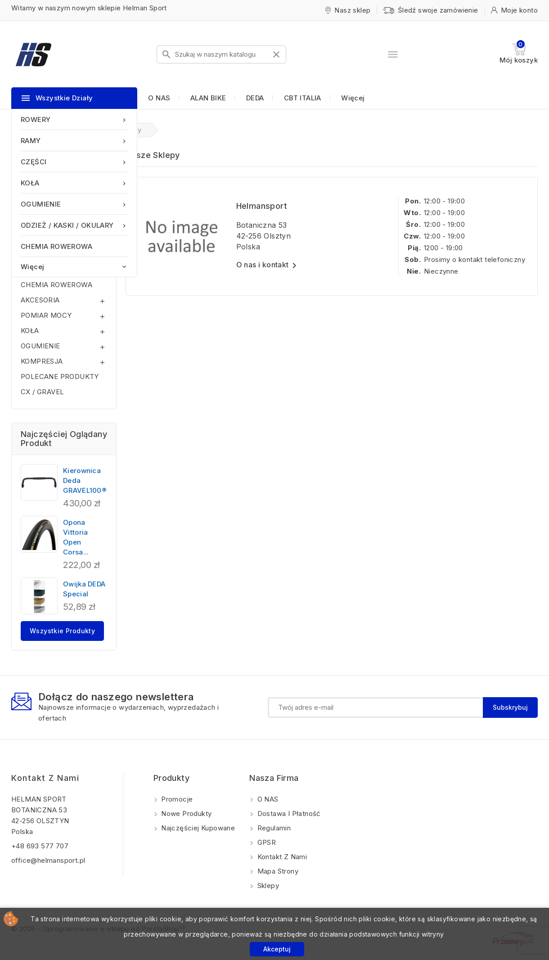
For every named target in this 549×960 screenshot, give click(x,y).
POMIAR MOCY (46, 315)
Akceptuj (277, 949)
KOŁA (74, 183)
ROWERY (74, 119)
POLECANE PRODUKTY (60, 376)
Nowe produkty (185, 813)
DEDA (255, 98)
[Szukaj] (221, 54)
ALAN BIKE (208, 98)
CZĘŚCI (74, 161)
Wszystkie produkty (62, 631)
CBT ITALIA (302, 98)
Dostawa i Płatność (288, 813)
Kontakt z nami (45, 778)
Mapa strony (276, 871)
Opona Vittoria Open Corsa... (76, 537)
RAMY (74, 140)
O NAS (159, 98)
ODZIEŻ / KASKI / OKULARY (74, 225)
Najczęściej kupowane (197, 828)
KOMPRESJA (42, 361)
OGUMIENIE (74, 204)
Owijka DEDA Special (84, 589)
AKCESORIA (40, 300)
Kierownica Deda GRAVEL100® (85, 480)
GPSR (265, 842)
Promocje (176, 799)
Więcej (352, 98)
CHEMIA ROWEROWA (56, 246)
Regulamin (273, 828)
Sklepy (267, 885)
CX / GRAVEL (42, 392)
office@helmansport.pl (48, 860)
